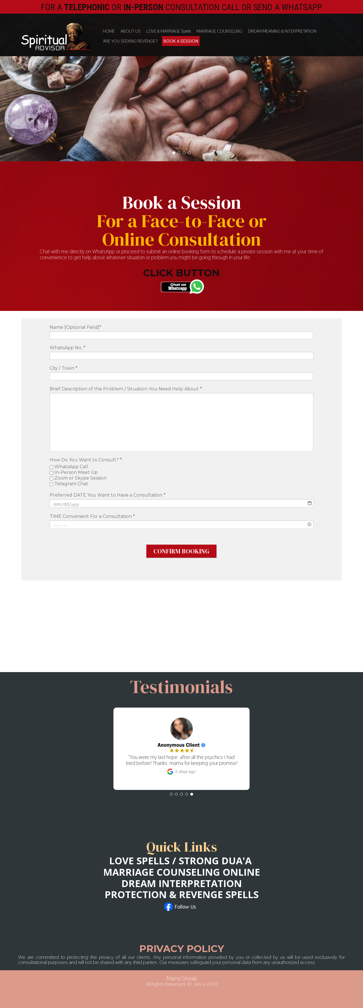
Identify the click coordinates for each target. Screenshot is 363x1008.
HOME (109, 31)
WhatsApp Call (69, 466)
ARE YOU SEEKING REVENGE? (130, 41)
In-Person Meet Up (74, 472)
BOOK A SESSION (180, 41)
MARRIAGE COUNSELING (219, 31)
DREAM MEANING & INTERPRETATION (282, 31)
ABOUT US (131, 31)
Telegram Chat (69, 483)
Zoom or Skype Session (78, 478)
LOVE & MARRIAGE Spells (168, 31)
